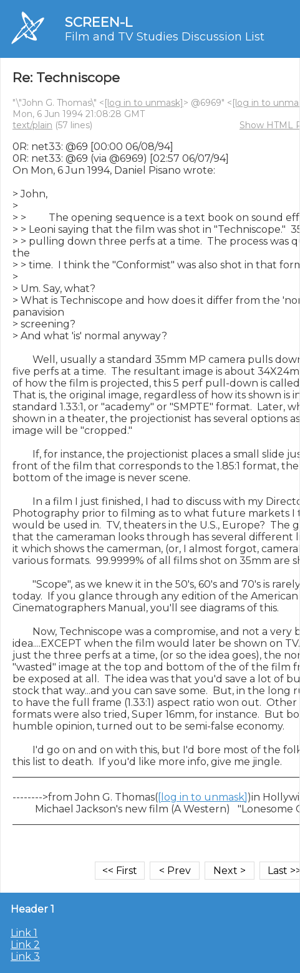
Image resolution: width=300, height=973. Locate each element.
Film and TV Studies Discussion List (164, 37)
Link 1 (24, 933)
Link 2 (25, 945)
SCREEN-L (98, 22)
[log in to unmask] (143, 102)
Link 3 (25, 956)
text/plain (32, 125)
